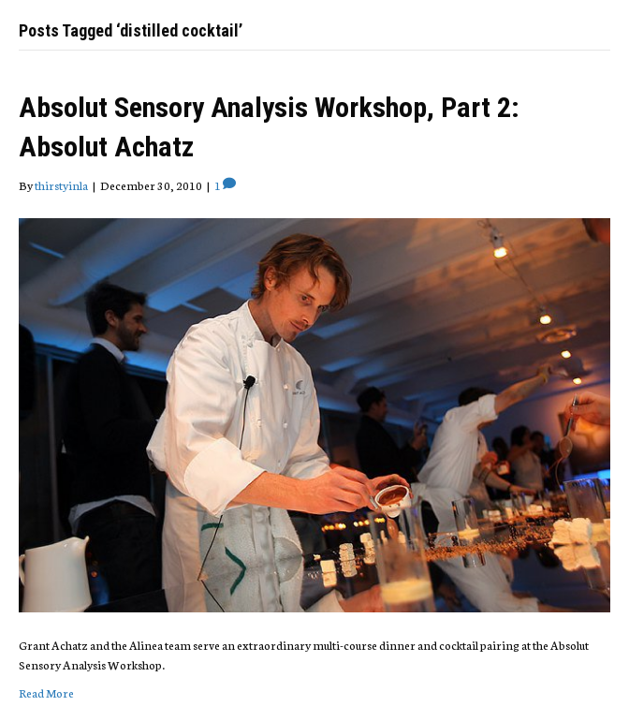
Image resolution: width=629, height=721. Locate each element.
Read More (46, 692)
